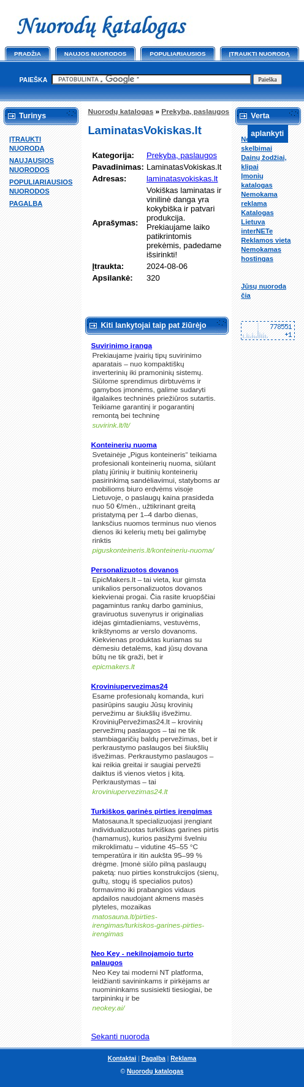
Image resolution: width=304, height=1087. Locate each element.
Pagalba (153, 1058)
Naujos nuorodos (95, 53)
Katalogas (257, 212)
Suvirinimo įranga (121, 345)
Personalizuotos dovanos (134, 570)
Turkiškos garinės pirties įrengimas (151, 811)
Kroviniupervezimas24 (129, 686)
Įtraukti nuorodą (259, 53)
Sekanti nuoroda (120, 1036)
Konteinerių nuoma (124, 445)
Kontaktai (122, 1058)
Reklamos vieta (266, 240)
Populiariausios (177, 53)
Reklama (183, 1058)
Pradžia (27, 53)
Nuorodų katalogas (120, 111)
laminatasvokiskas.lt (182, 178)
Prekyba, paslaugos (195, 111)
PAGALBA (25, 203)
